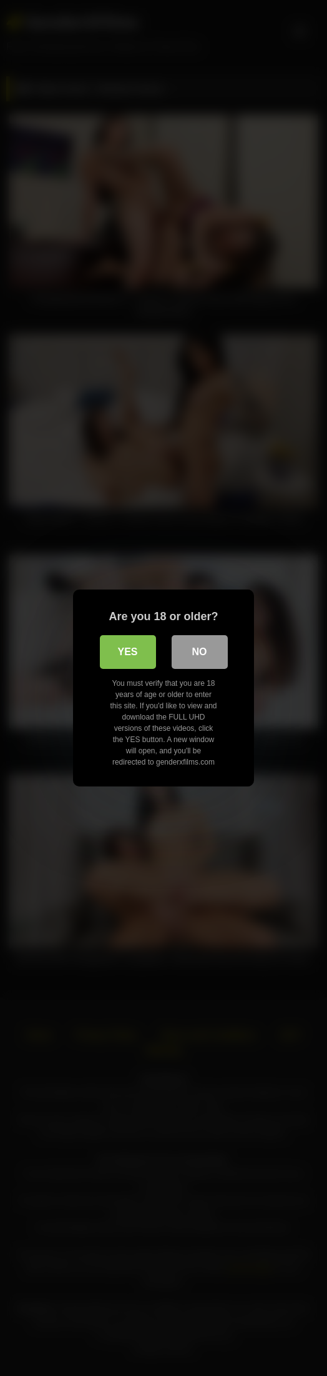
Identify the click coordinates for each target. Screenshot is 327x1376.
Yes (127, 651)
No (199, 651)
